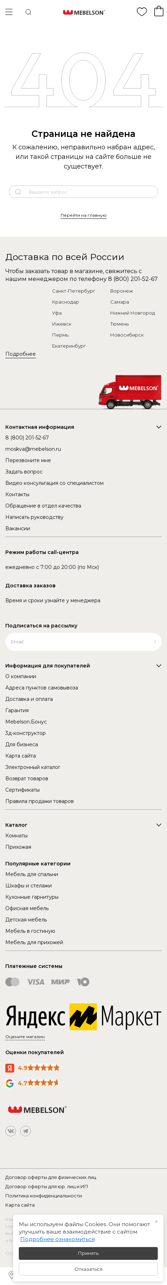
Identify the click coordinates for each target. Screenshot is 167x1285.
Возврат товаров (26, 778)
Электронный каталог (32, 767)
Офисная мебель (27, 908)
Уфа (57, 313)
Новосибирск (127, 335)
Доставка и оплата (29, 699)
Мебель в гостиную (30, 931)
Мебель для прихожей (34, 942)
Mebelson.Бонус (26, 722)
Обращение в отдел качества (43, 506)
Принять (88, 1253)
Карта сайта (20, 756)
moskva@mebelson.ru (33, 449)
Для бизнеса (21, 744)
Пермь (60, 335)
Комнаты (16, 835)
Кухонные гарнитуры (32, 897)
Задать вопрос (24, 472)
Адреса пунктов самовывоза (41, 688)
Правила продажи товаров (39, 801)
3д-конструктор (25, 733)
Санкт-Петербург (73, 291)
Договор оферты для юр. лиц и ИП (46, 1186)
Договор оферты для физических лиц (50, 1177)
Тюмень (119, 324)
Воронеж (121, 291)
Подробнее (20, 354)
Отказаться (88, 1269)
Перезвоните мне (28, 460)
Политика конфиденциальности (43, 1195)
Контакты (17, 494)
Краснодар (65, 302)
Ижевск (61, 324)
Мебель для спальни (31, 874)
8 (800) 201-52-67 (133, 279)
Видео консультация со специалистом (54, 483)
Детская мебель (26, 919)
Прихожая (18, 847)
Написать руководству (34, 517)
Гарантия (17, 710)
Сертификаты (22, 790)
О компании (20, 676)
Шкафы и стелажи (28, 885)
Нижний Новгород (132, 313)
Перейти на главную (84, 215)
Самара (119, 302)
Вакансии (17, 528)
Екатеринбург (69, 346)
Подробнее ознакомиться (57, 1239)
